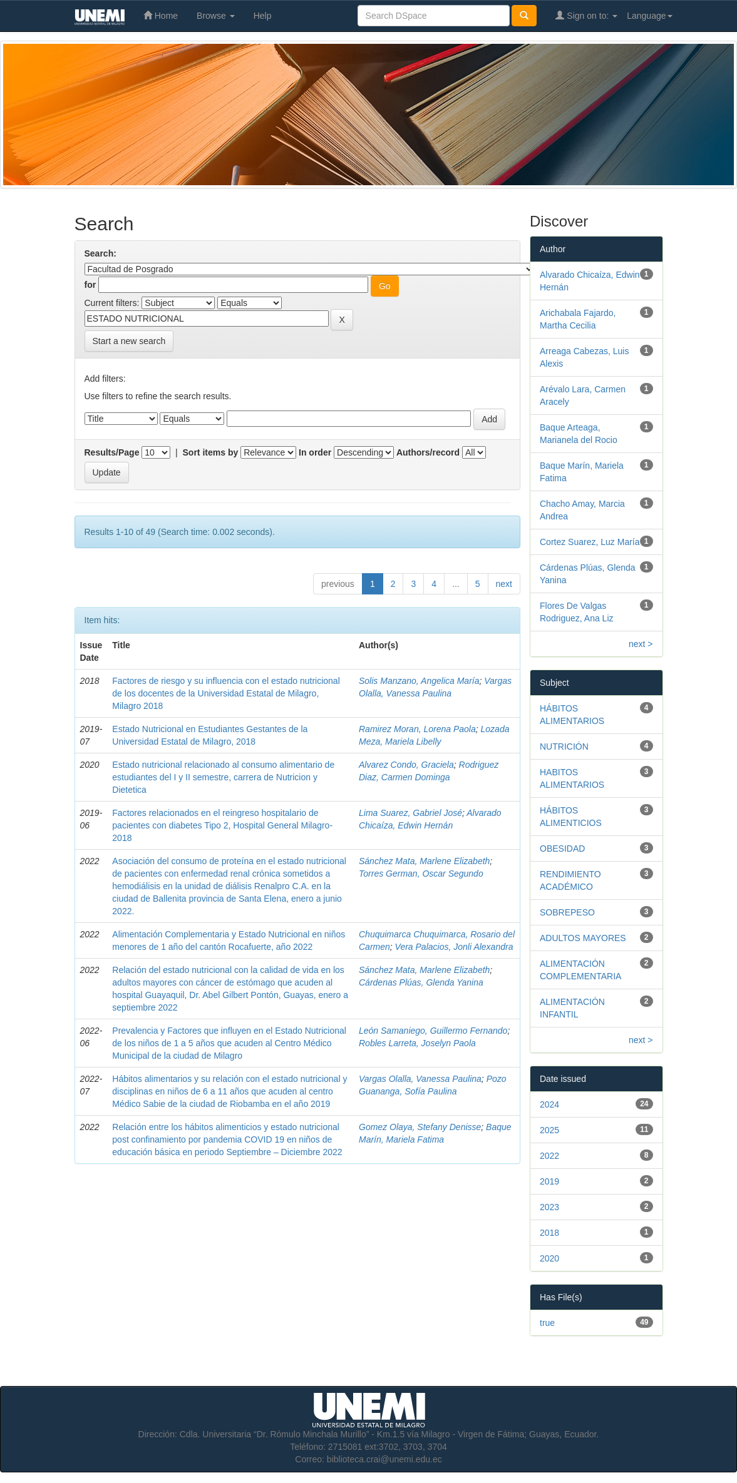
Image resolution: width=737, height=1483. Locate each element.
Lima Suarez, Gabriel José (410, 813)
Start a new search (129, 341)
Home (160, 15)
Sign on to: (586, 15)
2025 (549, 1130)
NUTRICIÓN (564, 747)
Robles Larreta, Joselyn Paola (417, 1043)
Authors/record (428, 452)
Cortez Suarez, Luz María (590, 542)
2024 (549, 1104)
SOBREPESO (567, 912)
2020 (549, 1258)
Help (263, 16)
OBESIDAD (562, 848)
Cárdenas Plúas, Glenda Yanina (421, 982)
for (90, 285)
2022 (549, 1156)
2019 (549, 1181)
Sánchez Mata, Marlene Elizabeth (424, 861)
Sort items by (211, 452)
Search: (100, 253)
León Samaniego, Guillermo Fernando (433, 1031)
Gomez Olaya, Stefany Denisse (420, 1127)
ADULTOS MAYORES (583, 938)
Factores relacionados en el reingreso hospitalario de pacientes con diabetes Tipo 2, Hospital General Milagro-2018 (222, 825)
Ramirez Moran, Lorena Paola (417, 729)
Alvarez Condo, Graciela (406, 765)
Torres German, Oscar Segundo (421, 874)
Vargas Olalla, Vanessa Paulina (420, 1079)
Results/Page (112, 452)
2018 (549, 1233)
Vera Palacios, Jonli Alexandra (454, 947)
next (504, 584)
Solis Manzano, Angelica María (419, 681)
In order (315, 452)
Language (649, 16)
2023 (549, 1207)
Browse (216, 16)
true (547, 1323)
